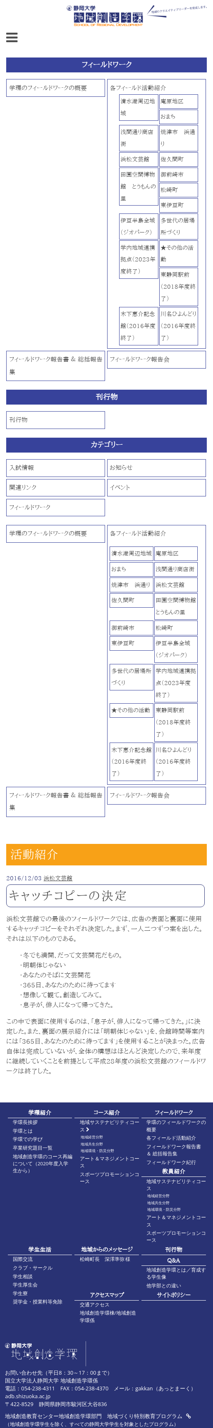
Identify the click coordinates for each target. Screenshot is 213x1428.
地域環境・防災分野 (97, 1150)
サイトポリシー (174, 1295)
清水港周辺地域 (131, 553)
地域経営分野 (92, 1137)
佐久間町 (172, 159)
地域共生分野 (92, 1144)
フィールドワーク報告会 (140, 359)
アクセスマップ (107, 1295)
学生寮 (20, 1293)
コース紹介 (106, 1112)
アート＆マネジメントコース (109, 1162)
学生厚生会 (25, 1285)
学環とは (23, 1131)
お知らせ (121, 468)
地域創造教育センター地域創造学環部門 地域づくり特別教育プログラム (98, 1416)
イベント (120, 487)
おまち (167, 116)
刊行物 (18, 420)
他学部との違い (163, 1285)
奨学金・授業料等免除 (37, 1302)
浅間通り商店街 (175, 569)
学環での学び (28, 1139)
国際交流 (23, 1259)
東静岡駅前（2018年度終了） (178, 286)
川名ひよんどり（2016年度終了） (178, 326)
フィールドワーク (29, 507)
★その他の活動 (130, 710)
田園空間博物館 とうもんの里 (138, 186)
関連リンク (22, 487)
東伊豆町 (172, 205)
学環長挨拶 (25, 1122)
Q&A (173, 1260)
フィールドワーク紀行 (171, 1162)
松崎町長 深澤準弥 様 (105, 1259)
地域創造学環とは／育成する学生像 (176, 1273)
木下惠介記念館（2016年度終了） (138, 326)
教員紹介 (173, 1171)
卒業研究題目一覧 (33, 1148)
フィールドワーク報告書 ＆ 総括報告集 (173, 1150)
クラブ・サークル (33, 1268)
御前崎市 (172, 174)
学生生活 (39, 1249)
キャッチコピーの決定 (68, 895)
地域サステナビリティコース (109, 1125)
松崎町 (169, 190)
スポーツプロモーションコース (109, 1177)
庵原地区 (172, 101)
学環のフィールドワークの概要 (48, 88)
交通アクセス (95, 1304)
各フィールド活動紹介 (138, 88)
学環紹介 (39, 1112)
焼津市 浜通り (130, 585)
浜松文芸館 (134, 159)
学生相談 (23, 1276)
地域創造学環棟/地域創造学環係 (108, 1316)
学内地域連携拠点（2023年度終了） (138, 259)
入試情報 (21, 468)
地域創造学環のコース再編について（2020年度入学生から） (42, 1163)
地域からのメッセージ (107, 1249)
